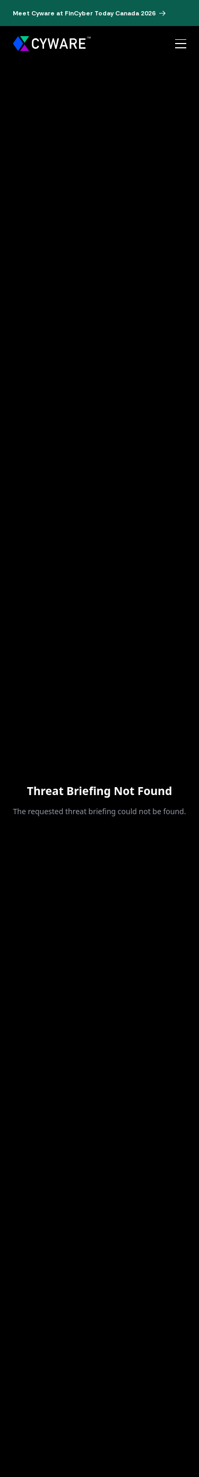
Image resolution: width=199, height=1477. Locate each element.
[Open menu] (180, 44)
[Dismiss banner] (183, 13)
